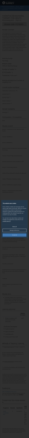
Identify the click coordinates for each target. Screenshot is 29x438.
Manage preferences (14, 230)
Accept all (14, 235)
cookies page (7, 221)
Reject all (14, 226)
